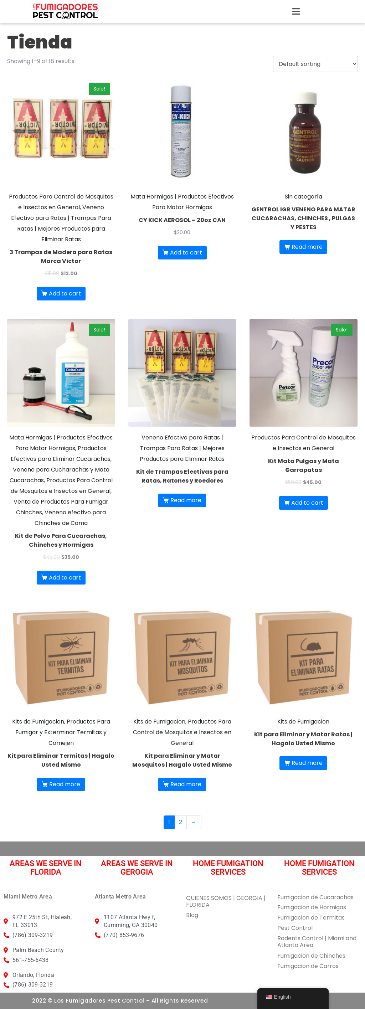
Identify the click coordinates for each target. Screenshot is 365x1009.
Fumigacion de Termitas (311, 917)
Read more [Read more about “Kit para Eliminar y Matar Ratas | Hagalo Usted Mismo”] (307, 763)
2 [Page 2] (180, 822)
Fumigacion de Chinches (311, 956)
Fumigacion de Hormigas (311, 907)
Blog (192, 915)
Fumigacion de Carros (308, 966)
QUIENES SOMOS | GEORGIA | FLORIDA (226, 901)
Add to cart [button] (65, 293)
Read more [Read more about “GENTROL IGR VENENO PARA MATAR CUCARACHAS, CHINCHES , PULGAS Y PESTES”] (307, 247)
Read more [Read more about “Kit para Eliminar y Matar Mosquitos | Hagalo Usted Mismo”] (185, 784)
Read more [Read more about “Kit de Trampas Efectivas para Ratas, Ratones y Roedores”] (185, 500)
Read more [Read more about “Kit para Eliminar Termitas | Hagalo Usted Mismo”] (64, 784)
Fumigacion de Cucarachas (315, 897)
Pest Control (295, 928)
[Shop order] (315, 64)
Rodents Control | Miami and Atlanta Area (316, 941)
